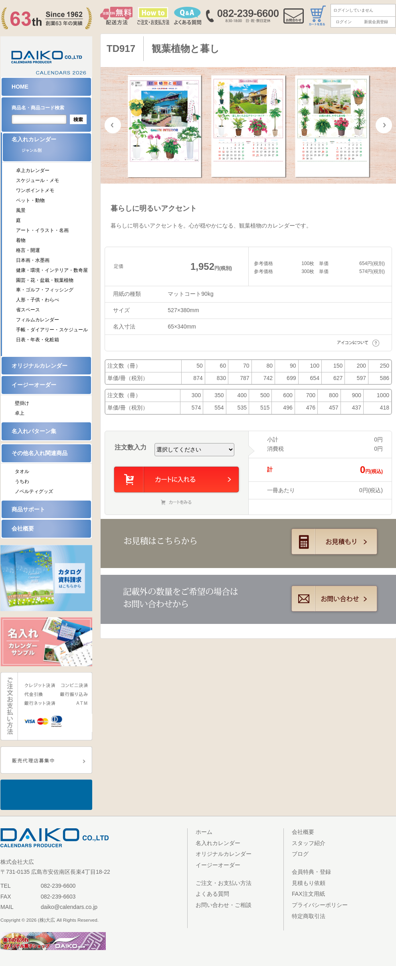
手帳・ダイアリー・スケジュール (52, 330)
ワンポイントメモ (35, 190)
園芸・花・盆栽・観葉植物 (44, 280)
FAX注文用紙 (308, 894)
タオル (22, 471)
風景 (21, 210)
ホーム (204, 832)
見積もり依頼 (308, 883)
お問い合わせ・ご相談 (223, 905)
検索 (78, 119)
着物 (21, 240)
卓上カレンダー (33, 170)
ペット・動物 (30, 200)
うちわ (22, 481)
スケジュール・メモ (37, 180)
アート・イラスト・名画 (42, 230)
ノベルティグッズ (34, 491)
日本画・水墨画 (33, 260)
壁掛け (22, 403)
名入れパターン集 (34, 431)
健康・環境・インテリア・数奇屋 (52, 270)
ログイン (344, 22)
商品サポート (28, 509)
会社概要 (23, 528)
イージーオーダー (34, 385)
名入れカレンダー (51, 147)
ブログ (300, 854)
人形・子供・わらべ (37, 300)
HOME (20, 86)
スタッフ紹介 (308, 843)
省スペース (28, 310)
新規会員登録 (376, 22)
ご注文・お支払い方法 (223, 883)
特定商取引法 (308, 916)
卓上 (19, 413)
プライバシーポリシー (320, 905)
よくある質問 (212, 894)
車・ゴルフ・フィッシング (44, 290)
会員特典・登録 (311, 872)
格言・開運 (28, 250)
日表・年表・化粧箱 (37, 339)
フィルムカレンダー (37, 320)
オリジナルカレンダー (39, 365)
